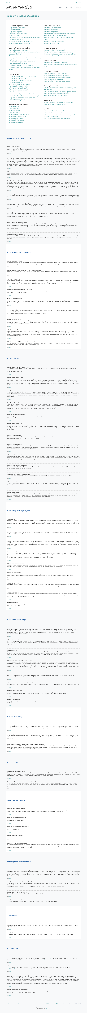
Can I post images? (15, 112)
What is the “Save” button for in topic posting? (24, 96)
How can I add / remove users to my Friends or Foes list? (60, 65)
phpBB (15, 302)
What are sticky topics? (16, 118)
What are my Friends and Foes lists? (55, 62)
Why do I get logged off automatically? (21, 41)
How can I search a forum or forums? (55, 73)
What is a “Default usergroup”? (54, 41)
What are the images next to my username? (23, 62)
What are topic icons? (16, 122)
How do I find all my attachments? (55, 104)
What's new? (69, 7)
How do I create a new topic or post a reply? (23, 76)
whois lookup (43, 977)
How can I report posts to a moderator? (21, 94)
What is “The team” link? (52, 43)
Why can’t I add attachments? (18, 90)
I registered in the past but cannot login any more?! (25, 37)
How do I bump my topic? (17, 100)
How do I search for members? (54, 79)
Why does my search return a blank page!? (57, 77)
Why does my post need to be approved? (22, 98)
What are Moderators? (51, 29)
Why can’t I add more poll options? (20, 84)
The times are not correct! (17, 56)
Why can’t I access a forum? (18, 88)
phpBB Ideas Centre (12, 968)
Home (60, 7)
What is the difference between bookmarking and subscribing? (60, 89)
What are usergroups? (51, 31)
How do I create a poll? (16, 82)
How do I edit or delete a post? (18, 78)
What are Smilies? (15, 110)
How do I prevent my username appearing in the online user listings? (24, 53)
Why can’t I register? (15, 31)
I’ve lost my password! (16, 39)
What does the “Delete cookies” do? (20, 43)
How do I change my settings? (18, 50)
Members (78, 7)
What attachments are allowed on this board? (58, 102)
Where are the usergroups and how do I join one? (59, 33)
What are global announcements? (20, 114)
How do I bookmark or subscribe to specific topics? (60, 91)
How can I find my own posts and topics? (57, 81)
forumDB (48, 1008)
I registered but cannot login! (18, 33)
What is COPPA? (14, 29)
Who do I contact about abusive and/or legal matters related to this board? (60, 116)
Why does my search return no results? (56, 75)
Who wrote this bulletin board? (54, 111)
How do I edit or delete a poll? (18, 86)
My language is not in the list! (18, 60)
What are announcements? (17, 116)
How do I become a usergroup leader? (56, 35)
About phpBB (42, 959)
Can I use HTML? (14, 108)
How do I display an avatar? (18, 64)
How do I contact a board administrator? (57, 119)
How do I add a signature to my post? (21, 80)
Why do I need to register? (17, 28)
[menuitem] (8, 2)
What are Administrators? (52, 28)
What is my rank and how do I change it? (22, 66)
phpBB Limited (49, 958)
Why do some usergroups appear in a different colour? (59, 38)
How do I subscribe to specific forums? (56, 93)
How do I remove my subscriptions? (55, 95)
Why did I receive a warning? (18, 92)
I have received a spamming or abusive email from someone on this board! (60, 55)
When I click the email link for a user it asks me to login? (24, 68)
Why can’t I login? (14, 35)
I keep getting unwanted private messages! (58, 52)
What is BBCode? (14, 106)
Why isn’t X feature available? (53, 113)
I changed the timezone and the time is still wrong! (25, 58)
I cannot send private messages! (54, 50)
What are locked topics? (16, 120)
